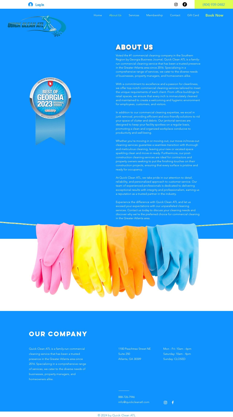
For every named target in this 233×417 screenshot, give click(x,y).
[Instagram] (176, 4)
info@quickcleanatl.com (133, 402)
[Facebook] (185, 4)
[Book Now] (214, 15)
